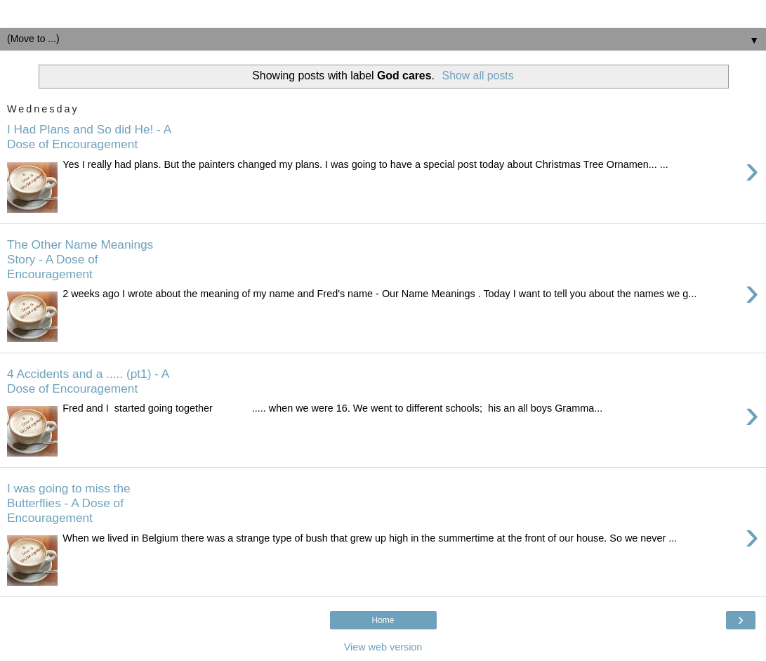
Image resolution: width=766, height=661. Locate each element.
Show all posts (478, 75)
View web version (383, 647)
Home (382, 620)
